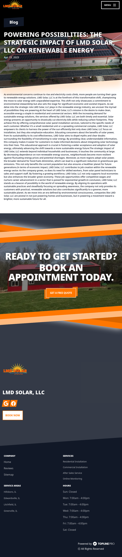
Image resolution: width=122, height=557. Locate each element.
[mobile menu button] (110, 5)
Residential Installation (75, 461)
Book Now (12, 415)
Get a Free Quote (61, 293)
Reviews (8, 468)
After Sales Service (72, 472)
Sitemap (9, 474)
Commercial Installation (75, 467)
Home (7, 462)
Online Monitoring (72, 478)
